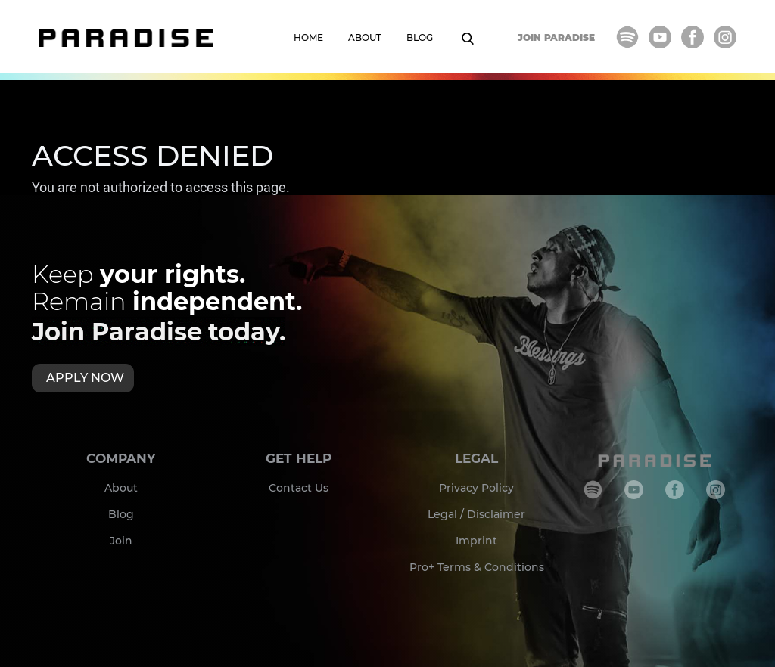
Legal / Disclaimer (476, 514)
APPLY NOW (85, 378)
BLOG (419, 37)
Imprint (476, 541)
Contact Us (298, 488)
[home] (126, 38)
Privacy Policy (476, 488)
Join (121, 541)
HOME (308, 37)
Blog (121, 514)
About (121, 488)
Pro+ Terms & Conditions (476, 567)
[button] (475, 42)
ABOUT (364, 37)
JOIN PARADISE (556, 37)
